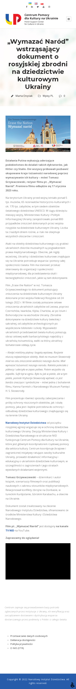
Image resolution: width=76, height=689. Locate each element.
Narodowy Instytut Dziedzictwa (26, 422)
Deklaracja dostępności (22, 640)
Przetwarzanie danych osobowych (29, 635)
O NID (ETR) (17, 648)
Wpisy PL (48, 96)
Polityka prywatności (21, 643)
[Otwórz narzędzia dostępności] (72, 684)
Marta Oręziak (24, 96)
